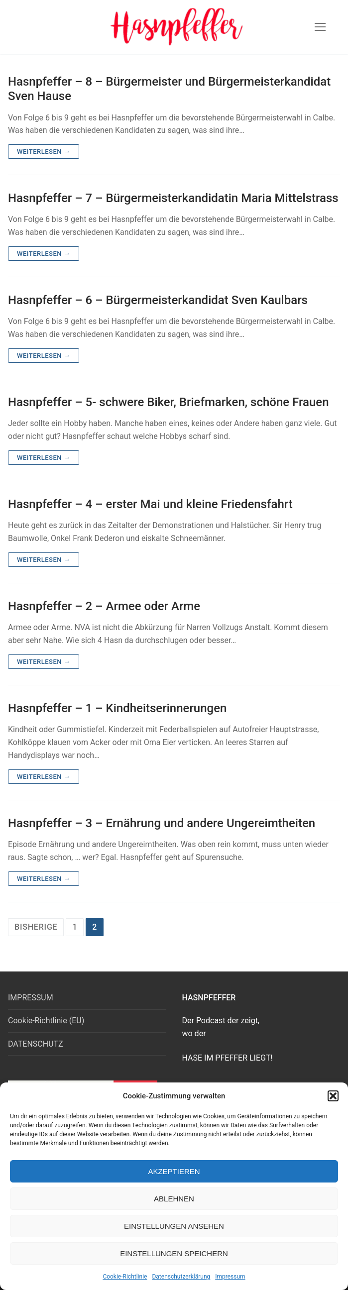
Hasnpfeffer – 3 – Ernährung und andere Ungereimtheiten (161, 823)
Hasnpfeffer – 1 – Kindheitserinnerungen (117, 708)
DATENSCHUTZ (35, 1044)
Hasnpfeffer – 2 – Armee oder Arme (104, 606)
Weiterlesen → (43, 151)
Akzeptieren (174, 1171)
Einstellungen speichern (174, 1253)
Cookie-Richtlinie (125, 1276)
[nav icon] (320, 26)
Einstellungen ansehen (174, 1226)
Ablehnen (174, 1198)
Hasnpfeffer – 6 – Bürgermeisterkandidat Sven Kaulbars (158, 300)
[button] (333, 1096)
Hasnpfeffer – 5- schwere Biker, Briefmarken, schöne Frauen (168, 402)
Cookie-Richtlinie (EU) (46, 1020)
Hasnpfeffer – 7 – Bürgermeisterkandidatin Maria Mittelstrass (173, 198)
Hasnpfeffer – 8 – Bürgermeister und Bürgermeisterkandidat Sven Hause (169, 89)
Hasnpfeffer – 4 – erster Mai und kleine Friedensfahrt (150, 504)
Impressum (230, 1276)
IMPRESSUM (30, 997)
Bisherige (35, 927)
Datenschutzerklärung (181, 1276)
